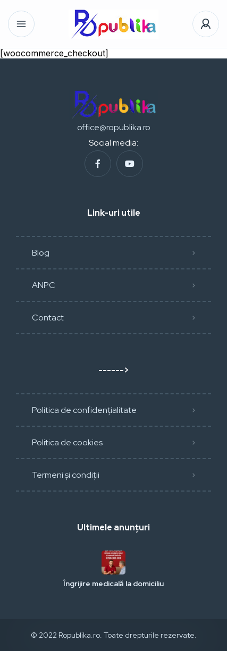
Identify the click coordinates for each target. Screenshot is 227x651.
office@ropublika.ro (113, 127)
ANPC (43, 285)
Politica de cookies (67, 442)
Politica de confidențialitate (84, 410)
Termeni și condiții (65, 474)
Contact (48, 317)
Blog (40, 252)
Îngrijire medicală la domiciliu (113, 583)
